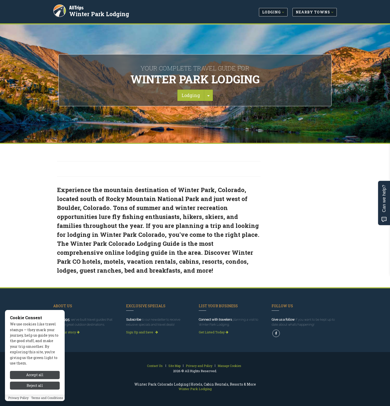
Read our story (66, 332)
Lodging (191, 95)
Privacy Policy (18, 398)
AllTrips (77, 7)
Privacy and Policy (199, 366)
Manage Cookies (229, 366)
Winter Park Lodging (100, 13)
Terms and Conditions (47, 398)
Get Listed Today (213, 332)
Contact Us (155, 366)
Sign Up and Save (142, 332)
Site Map (174, 366)
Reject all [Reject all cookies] (35, 385)
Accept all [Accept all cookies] (35, 375)
